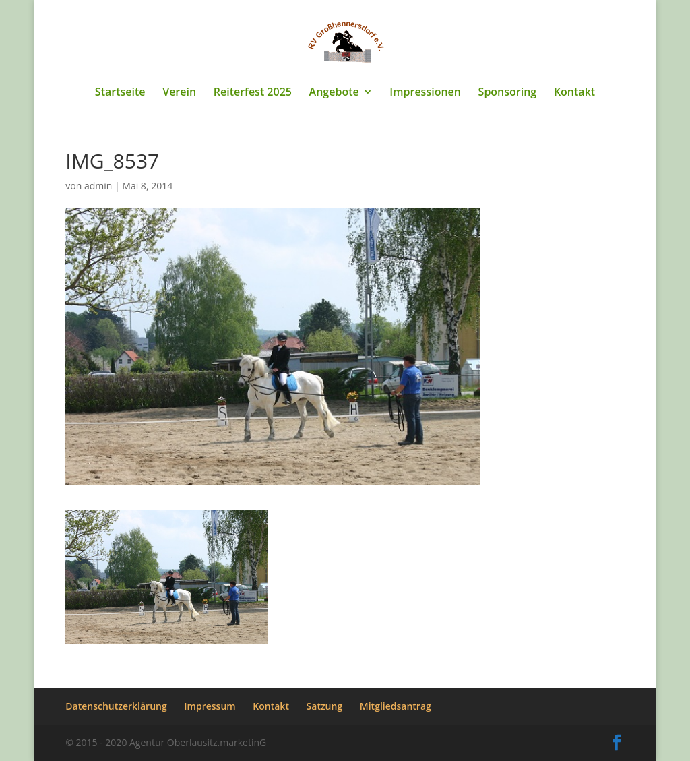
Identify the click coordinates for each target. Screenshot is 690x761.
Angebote (334, 93)
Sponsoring (507, 93)
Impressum (209, 706)
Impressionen (425, 93)
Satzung (325, 706)
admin (98, 185)
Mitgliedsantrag (395, 706)
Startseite (120, 93)
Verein (179, 93)
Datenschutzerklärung (115, 706)
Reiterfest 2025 (253, 93)
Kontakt (574, 93)
